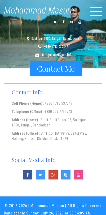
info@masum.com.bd (56, 55)
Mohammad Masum (39, 10)
